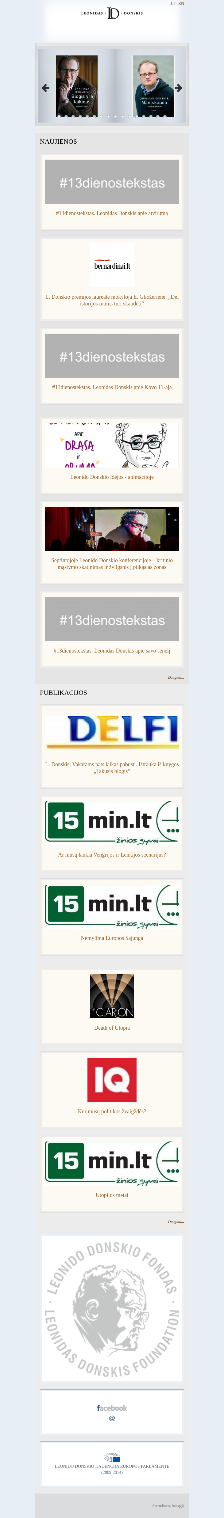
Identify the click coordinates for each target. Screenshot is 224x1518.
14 (151, 116)
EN (181, 3)
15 (158, 116)
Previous (47, 86)
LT (173, 3)
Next (176, 86)
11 (129, 116)
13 (143, 116)
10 (122, 116)
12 (136, 116)
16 (165, 116)
